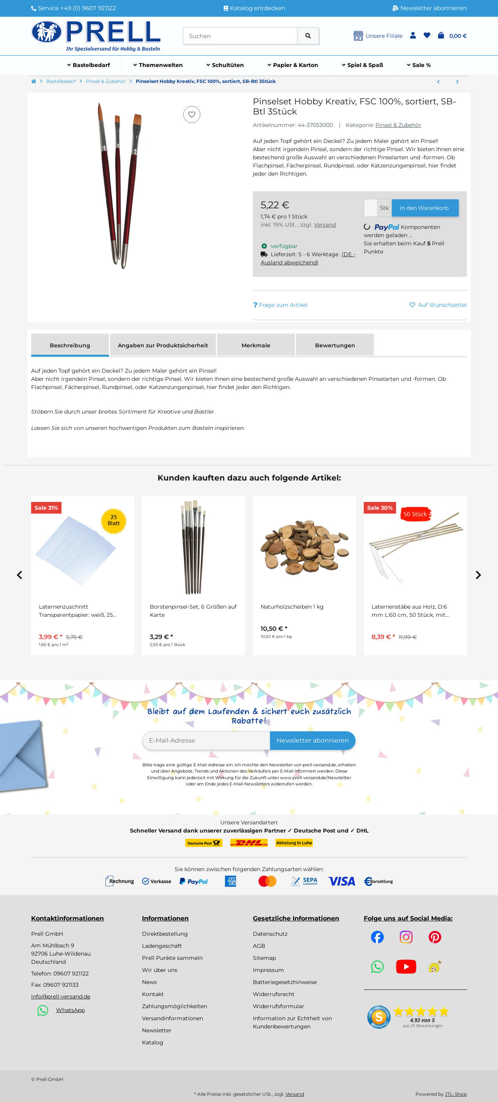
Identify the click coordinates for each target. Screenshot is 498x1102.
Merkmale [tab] (256, 345)
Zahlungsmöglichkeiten (174, 1006)
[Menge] (370, 208)
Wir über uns (159, 969)
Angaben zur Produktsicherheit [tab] (163, 345)
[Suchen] (240, 36)
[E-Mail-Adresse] (206, 740)
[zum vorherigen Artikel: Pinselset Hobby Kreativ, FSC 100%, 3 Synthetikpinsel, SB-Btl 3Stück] (438, 82)
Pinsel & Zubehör (398, 125)
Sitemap (264, 957)
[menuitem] (89, 65)
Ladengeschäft (162, 945)
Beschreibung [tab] (70, 345)
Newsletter (157, 1030)
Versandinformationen (172, 1018)
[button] (413, 36)
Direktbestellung (165, 933)
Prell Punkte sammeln (172, 957)
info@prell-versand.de (60, 996)
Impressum (268, 969)
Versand (325, 224)
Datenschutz (270, 933)
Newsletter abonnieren (313, 740)
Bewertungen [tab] (335, 345)
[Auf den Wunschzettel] (191, 114)
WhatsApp (70, 1010)
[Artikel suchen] (308, 36)
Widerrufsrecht (274, 994)
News (149, 982)
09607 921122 (71, 973)
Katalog (152, 1042)
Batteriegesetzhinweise (285, 982)
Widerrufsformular (278, 1006)
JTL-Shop (456, 1094)
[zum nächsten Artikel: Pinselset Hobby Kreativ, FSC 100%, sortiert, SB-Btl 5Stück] (457, 82)
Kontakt (153, 994)
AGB (259, 945)
